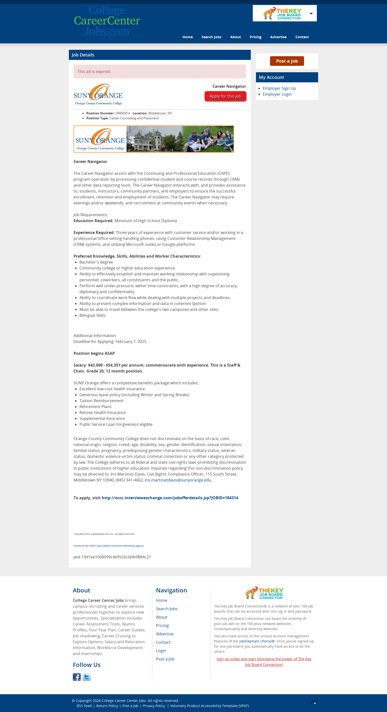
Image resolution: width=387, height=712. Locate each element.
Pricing (255, 37)
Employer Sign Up (279, 88)
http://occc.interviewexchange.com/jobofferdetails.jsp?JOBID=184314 (170, 497)
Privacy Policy (154, 705)
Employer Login (277, 94)
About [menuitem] (161, 617)
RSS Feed (84, 705)
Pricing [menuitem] (162, 625)
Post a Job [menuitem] (165, 659)
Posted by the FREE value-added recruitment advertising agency (109, 545)
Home (187, 37)
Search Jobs (211, 37)
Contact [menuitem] (163, 642)
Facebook (77, 677)
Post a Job (287, 61)
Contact (302, 37)
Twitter (87, 677)
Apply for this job (225, 96)
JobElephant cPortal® (257, 641)
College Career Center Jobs (124, 700)
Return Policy (107, 705)
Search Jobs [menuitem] (167, 608)
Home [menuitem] (161, 600)
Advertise (278, 37)
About (235, 37)
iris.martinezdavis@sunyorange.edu (178, 480)
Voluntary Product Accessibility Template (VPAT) (209, 705)
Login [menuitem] (161, 650)
